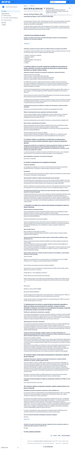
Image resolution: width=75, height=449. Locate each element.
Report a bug (58, 443)
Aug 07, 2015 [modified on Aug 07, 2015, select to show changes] (41, 11)
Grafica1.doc (27, 419)
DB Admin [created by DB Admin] (30, 11)
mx (51, 435)
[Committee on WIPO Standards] (10, 18)
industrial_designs (66, 435)
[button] (68, 2)
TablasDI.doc (27, 43)
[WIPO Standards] (10, 16)
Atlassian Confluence (36, 443)
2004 (32, 5)
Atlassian (48, 447)
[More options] (71, 6)
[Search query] (58, 2)
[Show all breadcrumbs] (28, 6)
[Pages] (10, 11)
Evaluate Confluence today (63, 441)
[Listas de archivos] (10, 20)
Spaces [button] (13, 2)
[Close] (70, 8)
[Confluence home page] (6, 2)
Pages (25, 5)
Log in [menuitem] (72, 2)
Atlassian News (65, 443)
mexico (55, 435)
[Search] (51, 2)
